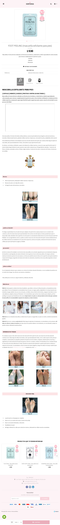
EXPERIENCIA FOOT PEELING (19, 347)
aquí (35, 347)
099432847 (30, 477)
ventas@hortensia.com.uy (31, 481)
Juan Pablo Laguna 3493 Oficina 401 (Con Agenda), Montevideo (31, 479)
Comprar (37, 522)
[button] (51, 4)
